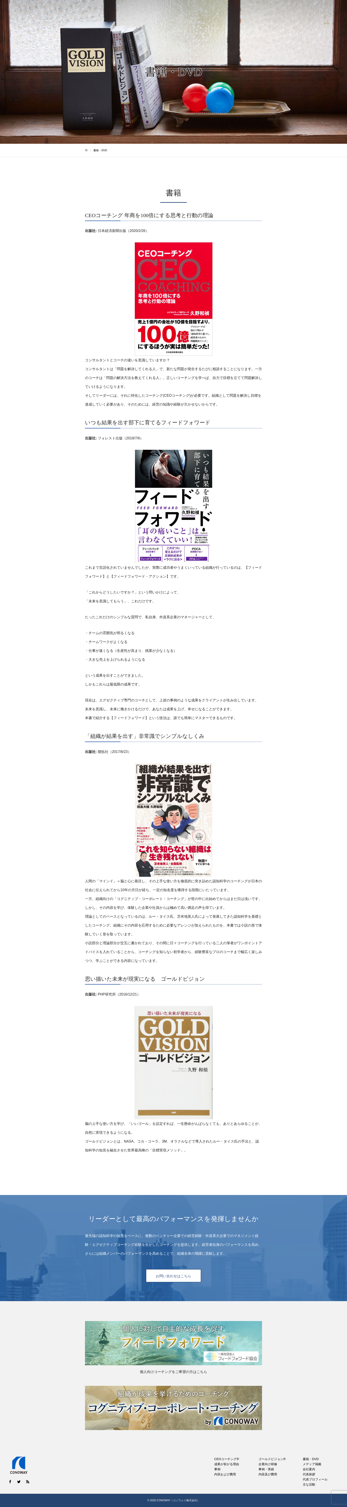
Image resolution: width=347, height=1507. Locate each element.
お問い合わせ (329, 11)
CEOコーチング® (194, 11)
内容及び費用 (267, 1474)
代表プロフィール (315, 1479)
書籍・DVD (257, 11)
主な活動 (309, 1484)
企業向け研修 (267, 1464)
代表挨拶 (309, 1474)
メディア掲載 (282, 11)
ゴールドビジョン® (227, 11)
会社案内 (306, 11)
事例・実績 (266, 1469)
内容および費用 (225, 1474)
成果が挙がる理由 (226, 1464)
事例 (217, 1469)
